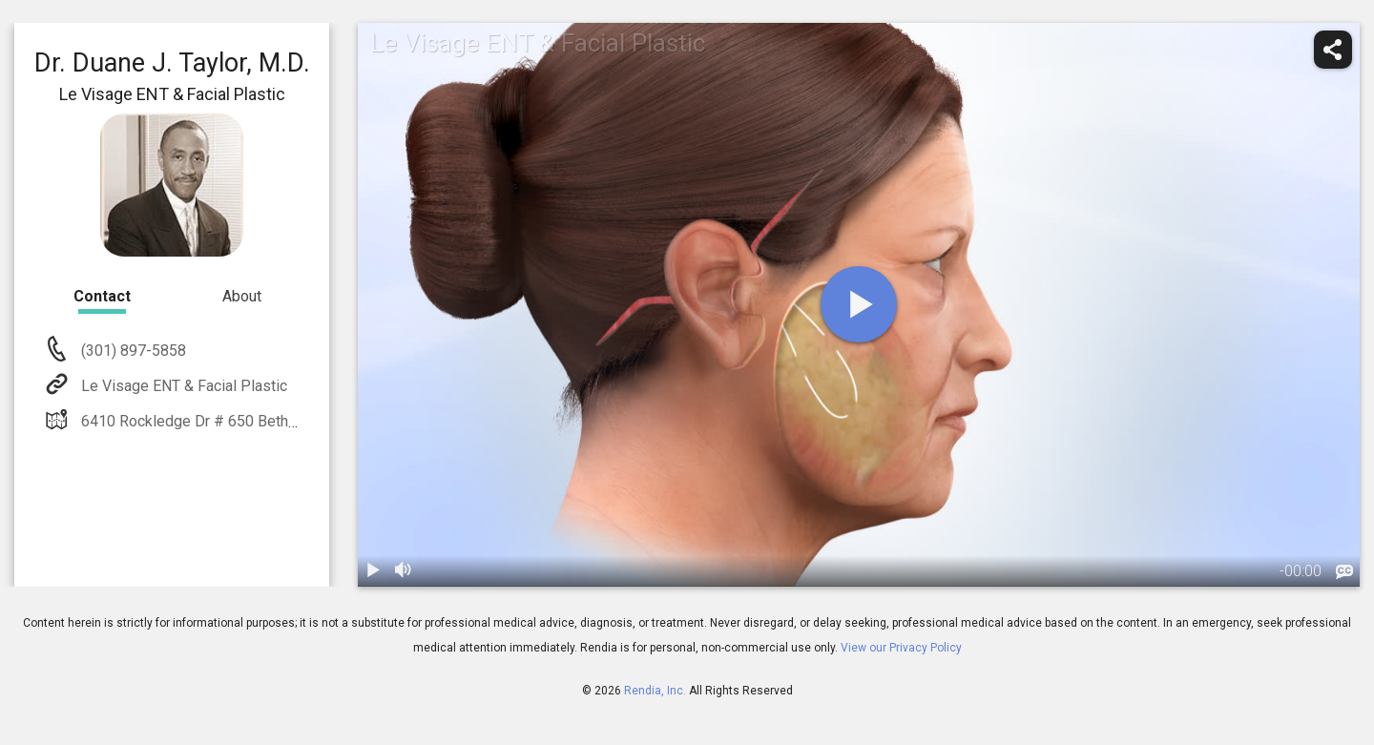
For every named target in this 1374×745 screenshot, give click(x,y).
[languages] (1344, 572)
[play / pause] (373, 571)
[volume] (403, 571)
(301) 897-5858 (131, 350)
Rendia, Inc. (655, 690)
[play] (859, 304)
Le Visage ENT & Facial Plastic (182, 386)
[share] (1333, 50)
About (241, 296)
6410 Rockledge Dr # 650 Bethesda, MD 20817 (238, 421)
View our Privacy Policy (901, 647)
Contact (102, 296)
